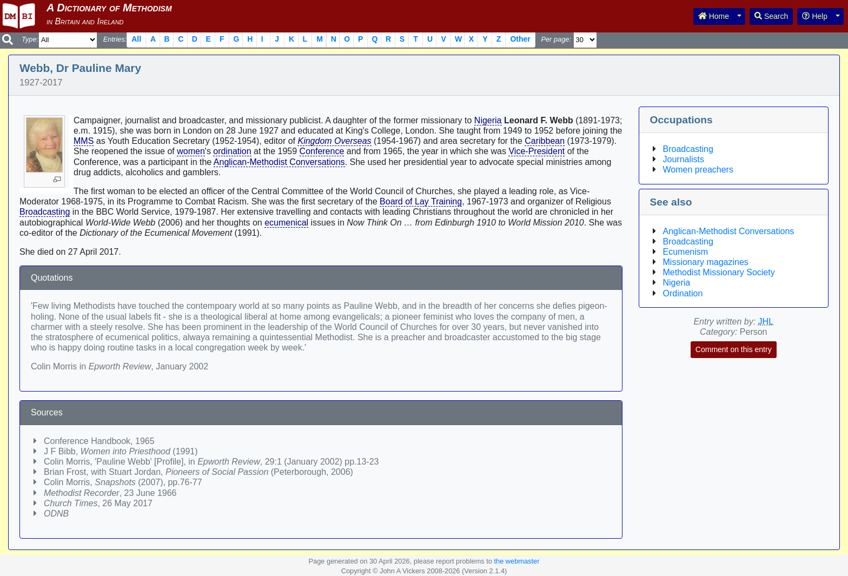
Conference (322, 151)
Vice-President (536, 151)
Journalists (683, 159)
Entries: (115, 39)
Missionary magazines (705, 262)
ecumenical (286, 222)
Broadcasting (44, 211)
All (136, 39)
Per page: (556, 39)
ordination (232, 151)
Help (814, 16)
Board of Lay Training (421, 201)
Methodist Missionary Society (719, 272)
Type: (30, 39)
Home (713, 16)
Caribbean (545, 140)
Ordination (683, 293)
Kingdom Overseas (334, 140)
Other (520, 39)
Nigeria (488, 120)
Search (771, 16)
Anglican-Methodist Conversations (279, 162)
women (191, 151)
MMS (84, 140)
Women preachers (698, 169)
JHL (765, 321)
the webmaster (516, 561)
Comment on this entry (733, 349)
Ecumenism (685, 251)
